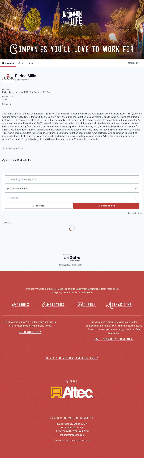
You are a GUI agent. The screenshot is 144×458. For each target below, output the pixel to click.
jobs (20, 63)
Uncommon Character (87, 289)
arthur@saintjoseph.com (72, 435)
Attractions (120, 305)
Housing (87, 305)
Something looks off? (13, 148)
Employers (53, 305)
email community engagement (114, 339)
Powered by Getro (135, 213)
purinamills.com (22, 80)
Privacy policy (64, 265)
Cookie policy (77, 265)
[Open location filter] (136, 198)
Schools (20, 305)
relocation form (30, 332)
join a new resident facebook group (72, 358)
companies (8, 63)
